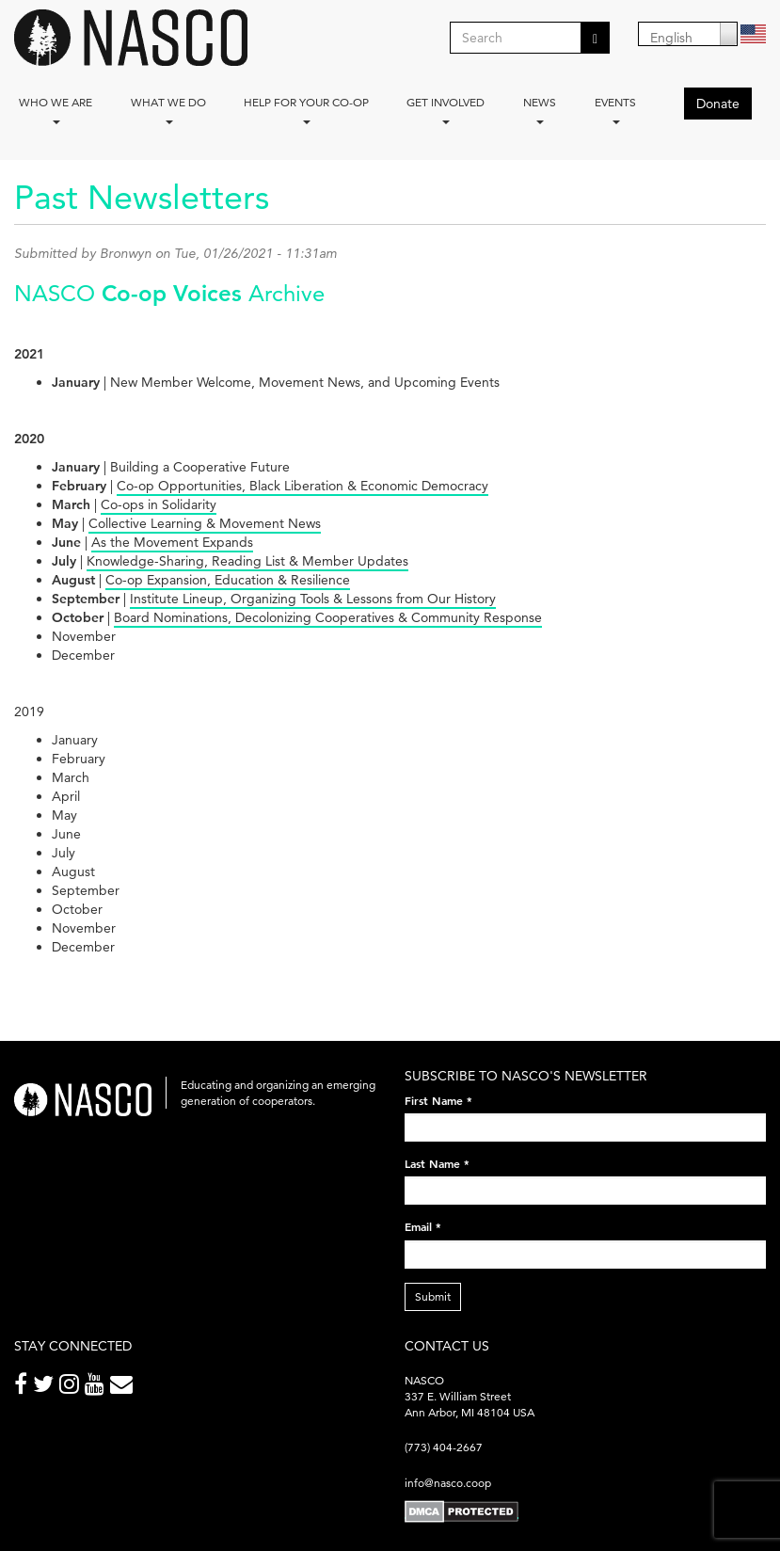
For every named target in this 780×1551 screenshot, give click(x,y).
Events (615, 109)
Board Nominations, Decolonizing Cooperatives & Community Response (328, 617)
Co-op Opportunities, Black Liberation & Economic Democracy (302, 485)
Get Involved (445, 109)
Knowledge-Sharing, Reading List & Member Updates (247, 560)
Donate (718, 103)
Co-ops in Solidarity (158, 504)
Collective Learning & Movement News (204, 523)
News (539, 109)
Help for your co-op (306, 109)
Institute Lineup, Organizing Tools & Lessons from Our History (313, 598)
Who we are (55, 109)
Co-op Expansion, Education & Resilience (227, 579)
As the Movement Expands (172, 542)
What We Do (168, 109)
